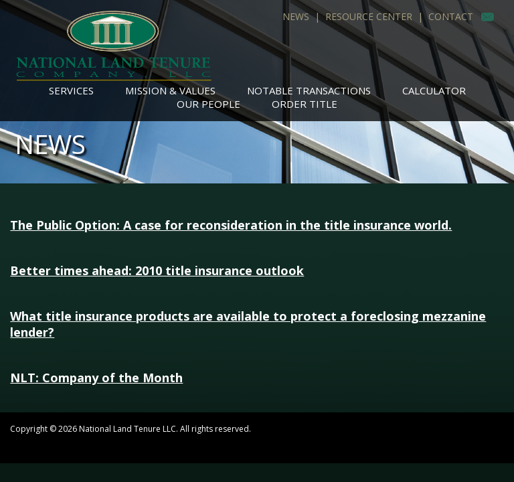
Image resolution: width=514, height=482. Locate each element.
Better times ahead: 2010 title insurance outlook (157, 270)
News (295, 16)
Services (71, 90)
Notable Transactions (309, 90)
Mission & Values (170, 90)
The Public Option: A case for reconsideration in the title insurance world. (231, 225)
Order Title (304, 103)
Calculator (434, 90)
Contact (450, 16)
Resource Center (368, 16)
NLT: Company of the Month (96, 378)
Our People (208, 103)
